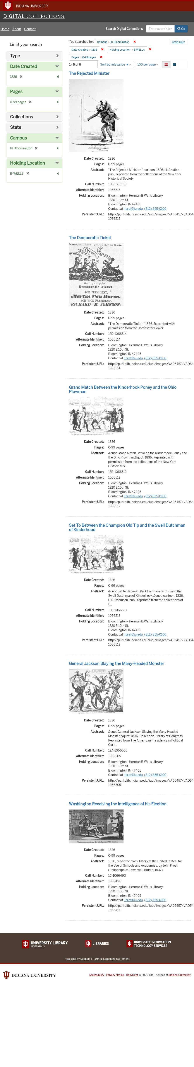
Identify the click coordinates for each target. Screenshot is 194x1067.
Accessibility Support (77, 958)
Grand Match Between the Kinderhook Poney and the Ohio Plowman (123, 389)
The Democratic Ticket (90, 237)
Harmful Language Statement (111, 958)
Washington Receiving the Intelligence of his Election (118, 803)
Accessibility (96, 975)
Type (15, 56)
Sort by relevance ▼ (115, 64)
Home (5, 29)
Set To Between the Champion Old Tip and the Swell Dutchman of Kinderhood (127, 527)
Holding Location (27, 163)
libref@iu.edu (133, 209)
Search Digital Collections (124, 29)
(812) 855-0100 (155, 209)
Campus (18, 138)
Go (181, 29)
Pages (16, 91)
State (15, 127)
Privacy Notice (115, 975)
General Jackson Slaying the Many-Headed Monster (116, 663)
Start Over (178, 42)
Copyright (132, 975)
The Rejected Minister (89, 73)
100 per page (147, 64)
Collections (21, 117)
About (16, 29)
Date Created (23, 66)
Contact (30, 29)
